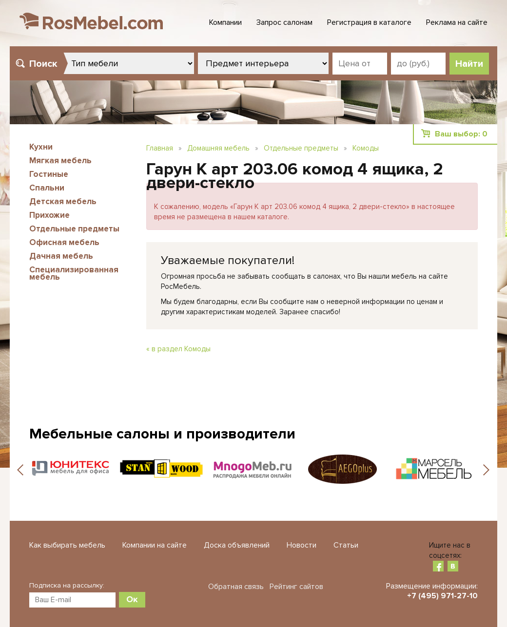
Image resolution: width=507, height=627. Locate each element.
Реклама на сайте (457, 22)
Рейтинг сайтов (296, 586)
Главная (159, 148)
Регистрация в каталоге (369, 22)
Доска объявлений (237, 545)
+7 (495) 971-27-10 (442, 596)
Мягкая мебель (60, 160)
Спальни (46, 188)
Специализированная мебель (73, 273)
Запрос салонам (284, 22)
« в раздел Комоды (178, 348)
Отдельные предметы (74, 229)
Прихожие (49, 215)
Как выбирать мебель (67, 545)
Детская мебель (63, 201)
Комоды (365, 148)
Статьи (345, 545)
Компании (225, 22)
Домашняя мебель (218, 148)
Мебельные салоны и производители (162, 434)
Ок (132, 599)
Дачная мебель (61, 256)
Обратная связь (236, 586)
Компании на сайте (154, 545)
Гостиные (48, 174)
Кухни (41, 147)
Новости (301, 545)
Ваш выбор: (461, 134)
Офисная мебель (64, 242)
